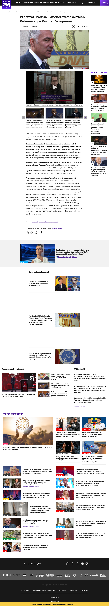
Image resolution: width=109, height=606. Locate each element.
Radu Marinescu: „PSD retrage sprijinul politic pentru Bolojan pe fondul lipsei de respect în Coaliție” (73, 124)
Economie (38, 3)
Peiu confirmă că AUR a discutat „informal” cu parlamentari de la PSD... (60, 394)
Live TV (103, 3)
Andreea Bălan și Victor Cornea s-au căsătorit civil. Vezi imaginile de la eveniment (35, 547)
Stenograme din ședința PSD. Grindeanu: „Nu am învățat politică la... (18, 395)
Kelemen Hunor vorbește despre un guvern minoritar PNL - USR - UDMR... (60, 377)
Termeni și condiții (46, 585)
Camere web (73, 590)
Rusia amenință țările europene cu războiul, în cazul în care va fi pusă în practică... (99, 88)
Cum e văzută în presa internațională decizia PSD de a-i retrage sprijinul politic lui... (99, 107)
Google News (57, 228)
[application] (54, 87)
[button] (54, 87)
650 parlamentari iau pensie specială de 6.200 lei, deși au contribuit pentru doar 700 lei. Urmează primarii (90, 507)
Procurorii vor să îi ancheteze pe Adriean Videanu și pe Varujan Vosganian (48, 12)
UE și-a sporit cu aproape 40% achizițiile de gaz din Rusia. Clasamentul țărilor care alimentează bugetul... (92, 459)
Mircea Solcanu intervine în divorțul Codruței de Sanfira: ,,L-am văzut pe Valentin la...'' (68, 434)
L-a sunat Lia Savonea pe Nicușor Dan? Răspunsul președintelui (39, 283)
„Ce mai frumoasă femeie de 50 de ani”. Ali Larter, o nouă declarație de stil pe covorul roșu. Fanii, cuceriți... (91, 535)
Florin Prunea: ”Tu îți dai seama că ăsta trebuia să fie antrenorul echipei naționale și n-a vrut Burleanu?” (90, 483)
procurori (35, 222)
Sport (52, 3)
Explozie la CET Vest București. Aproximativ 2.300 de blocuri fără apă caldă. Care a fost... (99, 150)
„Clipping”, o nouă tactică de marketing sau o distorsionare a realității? (67, 458)
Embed (29, 105)
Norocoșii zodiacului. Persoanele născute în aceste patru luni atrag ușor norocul (27, 448)
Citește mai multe (79, 407)
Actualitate (28, 3)
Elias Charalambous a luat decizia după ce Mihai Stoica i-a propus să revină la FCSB (93, 434)
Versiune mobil (54, 597)
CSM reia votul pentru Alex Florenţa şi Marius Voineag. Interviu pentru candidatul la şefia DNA (41, 357)
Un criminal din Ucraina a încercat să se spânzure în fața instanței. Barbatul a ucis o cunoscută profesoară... (40, 509)
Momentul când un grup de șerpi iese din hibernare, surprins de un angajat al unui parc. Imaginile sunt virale (37, 535)
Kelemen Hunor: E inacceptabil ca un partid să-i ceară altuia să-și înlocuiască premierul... (97, 128)
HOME (3, 12)
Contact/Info (84, 590)
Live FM (91, 3)
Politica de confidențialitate (59, 585)
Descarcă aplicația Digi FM (31, 486)
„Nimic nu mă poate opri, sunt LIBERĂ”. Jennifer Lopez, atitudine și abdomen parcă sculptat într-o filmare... (37, 495)
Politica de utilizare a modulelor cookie (44, 590)
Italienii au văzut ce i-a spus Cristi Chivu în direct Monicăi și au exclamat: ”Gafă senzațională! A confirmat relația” (72, 252)
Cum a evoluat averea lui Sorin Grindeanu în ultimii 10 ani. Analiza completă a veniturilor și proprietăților (90, 471)
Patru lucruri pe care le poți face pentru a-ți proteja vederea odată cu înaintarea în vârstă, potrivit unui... (91, 523)
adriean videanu (44, 222)
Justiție (24, 12)
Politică (19, 3)
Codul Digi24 (62, 590)
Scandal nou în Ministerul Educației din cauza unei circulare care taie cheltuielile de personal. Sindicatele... (37, 471)
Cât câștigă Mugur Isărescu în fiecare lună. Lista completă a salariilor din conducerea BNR (36, 522)
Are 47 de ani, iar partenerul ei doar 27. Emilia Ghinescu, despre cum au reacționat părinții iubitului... (36, 482)
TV (56, 3)
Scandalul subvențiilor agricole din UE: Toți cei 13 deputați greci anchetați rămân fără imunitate (90, 400)
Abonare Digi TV (25, 590)
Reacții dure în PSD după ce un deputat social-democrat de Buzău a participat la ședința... (98, 171)
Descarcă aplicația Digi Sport (67, 257)
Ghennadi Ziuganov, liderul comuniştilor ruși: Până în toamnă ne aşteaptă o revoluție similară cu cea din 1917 (90, 377)
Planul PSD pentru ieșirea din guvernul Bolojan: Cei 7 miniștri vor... (60, 385)
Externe (45, 3)
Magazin (61, 3)
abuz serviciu (54, 222)
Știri (9, 12)
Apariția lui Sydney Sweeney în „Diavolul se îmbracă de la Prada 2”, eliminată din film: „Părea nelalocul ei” (91, 495)
